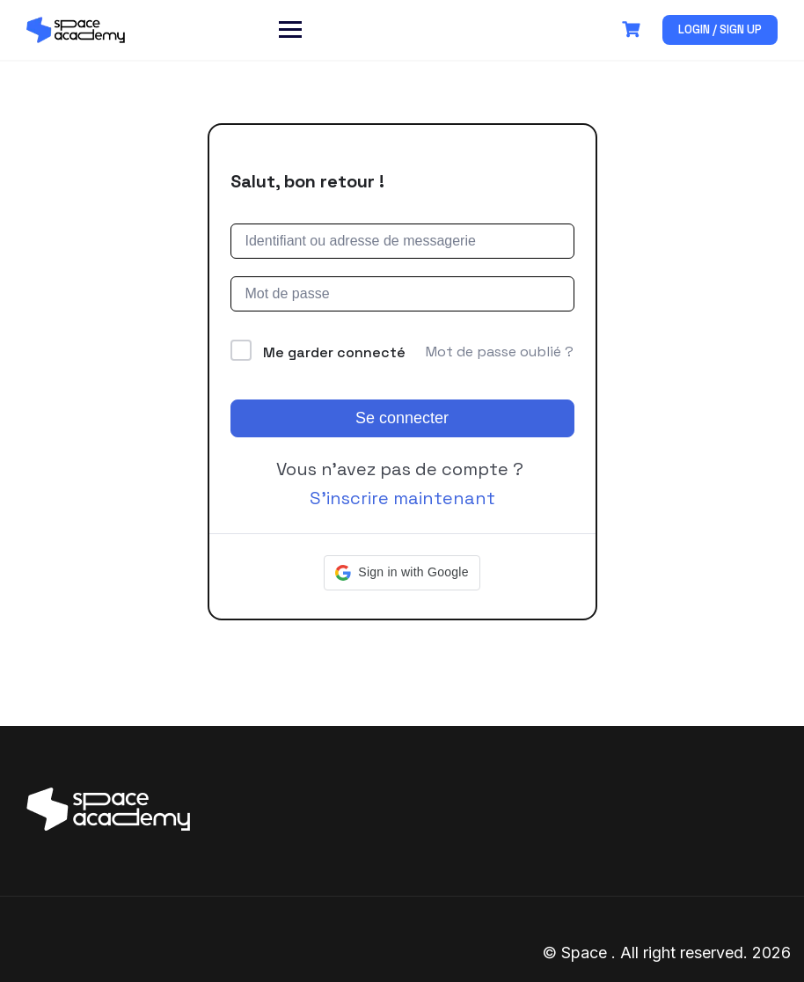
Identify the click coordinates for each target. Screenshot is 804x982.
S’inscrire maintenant (402, 498)
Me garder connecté (334, 352)
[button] (401, 572)
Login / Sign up (720, 29)
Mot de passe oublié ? (500, 351)
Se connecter (402, 418)
